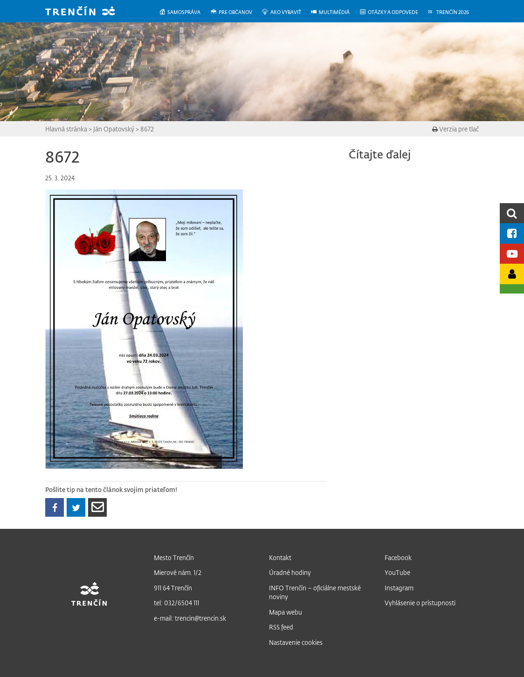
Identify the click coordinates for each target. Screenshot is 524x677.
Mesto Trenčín (174, 557)
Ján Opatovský (113, 129)
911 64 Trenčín (173, 588)
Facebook (398, 557)
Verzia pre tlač (455, 129)
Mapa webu (285, 612)
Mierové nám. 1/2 (177, 572)
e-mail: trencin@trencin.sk (190, 618)
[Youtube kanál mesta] (512, 254)
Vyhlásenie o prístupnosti (420, 603)
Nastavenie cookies (296, 642)
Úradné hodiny (290, 572)
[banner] (87, 12)
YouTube (397, 572)
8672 (147, 129)
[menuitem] (184, 12)
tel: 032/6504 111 (176, 603)
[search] (512, 213)
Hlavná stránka (66, 129)
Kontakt (280, 557)
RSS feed (281, 627)
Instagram (399, 588)
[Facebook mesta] (512, 233)
